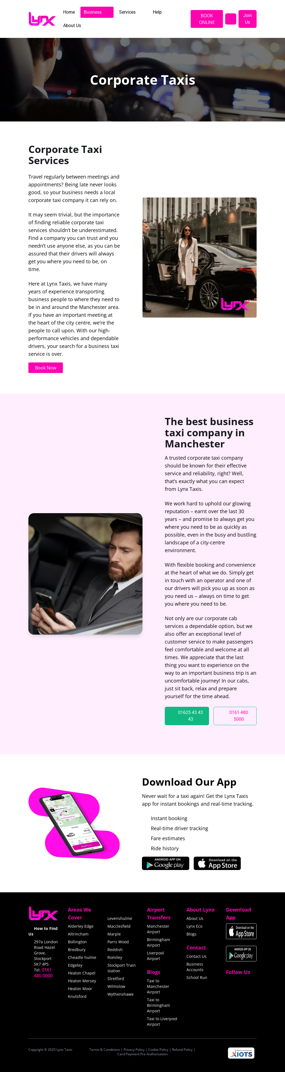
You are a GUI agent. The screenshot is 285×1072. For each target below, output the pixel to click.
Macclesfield (119, 926)
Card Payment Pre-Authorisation (142, 1054)
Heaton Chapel (81, 973)
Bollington (77, 941)
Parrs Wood (118, 941)
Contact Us (196, 956)
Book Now (45, 368)
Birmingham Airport (158, 942)
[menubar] (122, 19)
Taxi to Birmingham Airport (158, 1005)
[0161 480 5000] (235, 716)
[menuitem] (69, 12)
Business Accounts (194, 966)
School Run (196, 977)
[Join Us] (248, 19)
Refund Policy (182, 1049)
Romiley (114, 957)
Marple (114, 934)
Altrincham (78, 934)
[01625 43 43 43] (187, 716)
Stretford (115, 978)
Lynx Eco (194, 926)
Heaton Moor (80, 988)
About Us (194, 918)
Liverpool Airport (155, 955)
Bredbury (76, 949)
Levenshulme (119, 918)
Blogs (191, 934)
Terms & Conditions (104, 1049)
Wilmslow (116, 986)
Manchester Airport (158, 929)
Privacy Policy (134, 1049)
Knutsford (77, 996)
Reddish (115, 949)
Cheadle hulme (82, 957)
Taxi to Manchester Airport (158, 986)
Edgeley (75, 965)
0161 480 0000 (43, 973)
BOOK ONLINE (207, 19)
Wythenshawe (120, 994)
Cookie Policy (158, 1049)
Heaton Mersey (82, 980)
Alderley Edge (81, 926)
